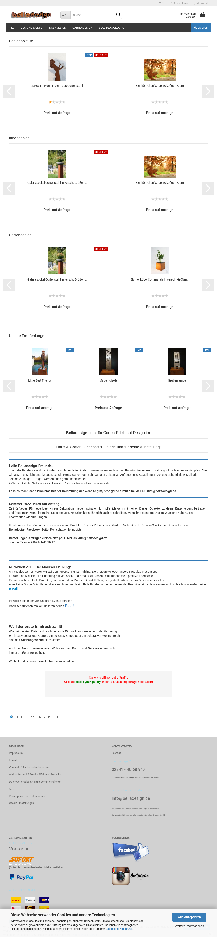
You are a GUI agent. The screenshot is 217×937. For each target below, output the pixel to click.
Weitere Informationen (189, 926)
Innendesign (57, 27)
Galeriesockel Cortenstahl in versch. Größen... (57, 182)
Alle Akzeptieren (189, 917)
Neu (11, 27)
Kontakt (13, 760)
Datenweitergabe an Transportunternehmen (35, 781)
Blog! (69, 606)
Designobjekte (31, 27)
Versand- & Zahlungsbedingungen (29, 767)
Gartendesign (82, 27)
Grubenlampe (177, 380)
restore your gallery (87, 682)
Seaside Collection (112, 27)
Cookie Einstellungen (21, 803)
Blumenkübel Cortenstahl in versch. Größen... (159, 279)
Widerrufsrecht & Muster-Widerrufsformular (35, 774)
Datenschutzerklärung (119, 928)
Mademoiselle (108, 380)
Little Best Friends (40, 380)
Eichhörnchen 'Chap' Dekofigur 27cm (160, 85)
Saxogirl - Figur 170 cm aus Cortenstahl (57, 85)
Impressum (16, 753)
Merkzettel (201, 3)
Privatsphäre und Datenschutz (27, 796)
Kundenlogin (179, 3)
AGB (11, 788)
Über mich (201, 27)
